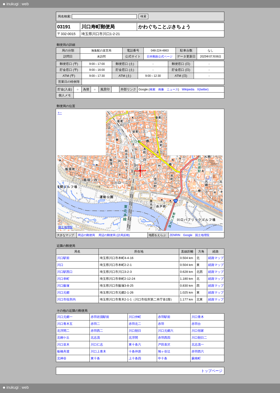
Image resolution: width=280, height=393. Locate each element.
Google (187, 235)
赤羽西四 (164, 337)
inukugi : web (16, 3)
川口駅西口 (65, 272)
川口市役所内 (66, 299)
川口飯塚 (63, 285)
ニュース (172, 89)
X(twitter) (203, 89)
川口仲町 (135, 317)
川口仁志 (97, 344)
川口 (60, 265)
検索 (152, 89)
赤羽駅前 (164, 317)
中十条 (162, 358)
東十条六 (135, 344)
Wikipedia (188, 89)
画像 (161, 89)
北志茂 (95, 337)
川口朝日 (135, 330)
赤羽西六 (198, 351)
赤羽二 (95, 324)
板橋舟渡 (63, 351)
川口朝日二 (199, 337)
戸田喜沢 (164, 344)
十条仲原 (135, 351)
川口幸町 (63, 278)
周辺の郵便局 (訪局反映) (114, 235)
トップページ (211, 371)
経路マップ (216, 258)
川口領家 (198, 330)
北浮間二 (63, 330)
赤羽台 (196, 324)
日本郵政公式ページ (159, 56)
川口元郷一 (65, 317)
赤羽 (161, 324)
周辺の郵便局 (86, 235)
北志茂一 (198, 344)
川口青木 (198, 317)
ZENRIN (175, 235)
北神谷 (61, 358)
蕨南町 (196, 358)
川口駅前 (63, 258)
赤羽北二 (135, 324)
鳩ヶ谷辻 (164, 351)
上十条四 (135, 358)
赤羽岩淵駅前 (100, 317)
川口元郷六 (165, 330)
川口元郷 (63, 292)
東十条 (95, 358)
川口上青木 (98, 351)
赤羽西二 (97, 330)
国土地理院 (202, 235)
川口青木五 (65, 324)
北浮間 (133, 337)
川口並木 (63, 344)
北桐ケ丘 (63, 337)
